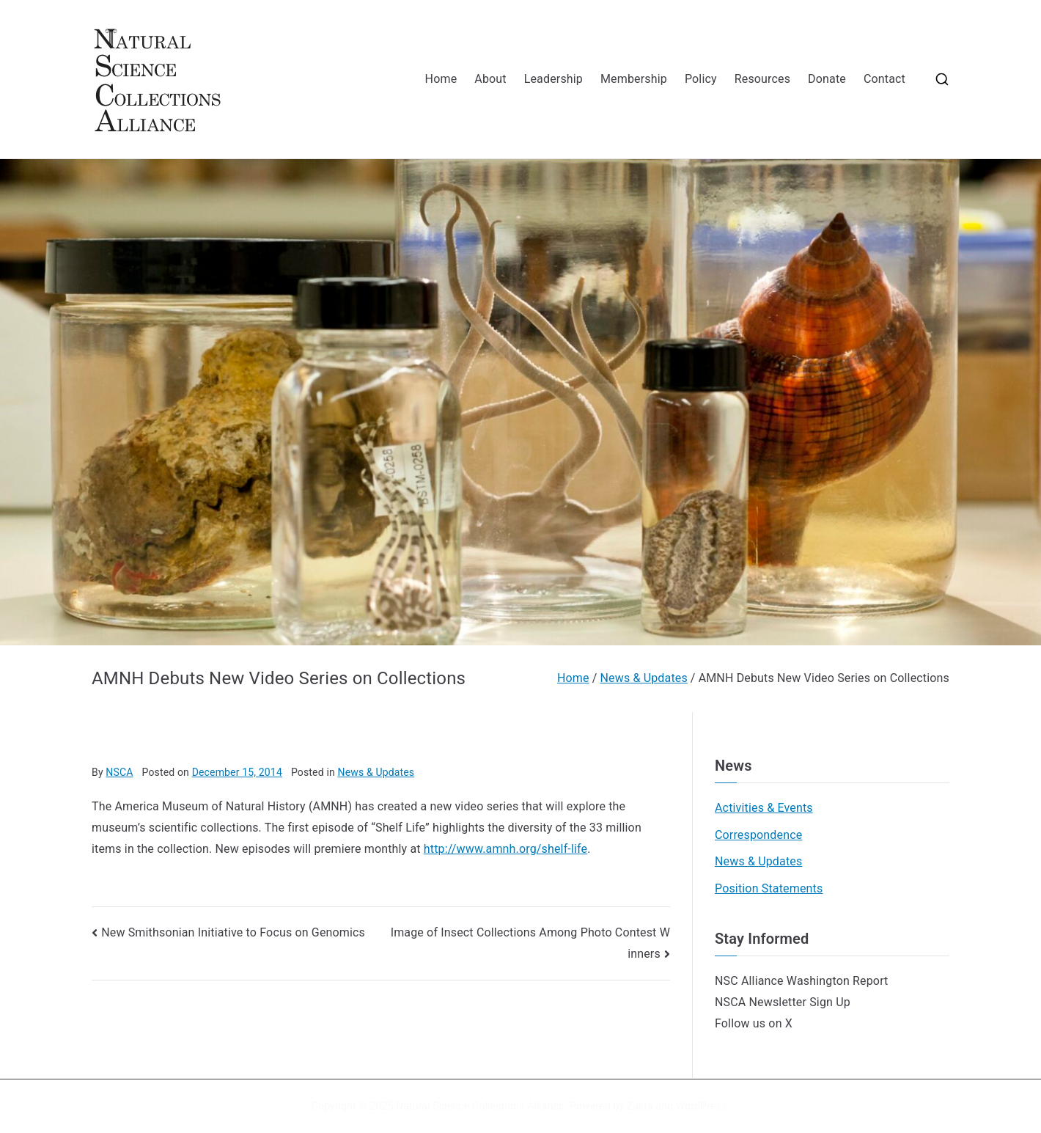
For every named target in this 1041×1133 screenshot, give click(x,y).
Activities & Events (764, 808)
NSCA (119, 772)
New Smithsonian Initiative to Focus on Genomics (233, 932)
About (490, 79)
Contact (884, 79)
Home (441, 79)
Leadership (553, 79)
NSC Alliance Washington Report (802, 981)
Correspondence (758, 835)
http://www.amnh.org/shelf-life (505, 849)
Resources (762, 79)
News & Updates (375, 772)
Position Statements (769, 888)
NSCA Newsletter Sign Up (782, 1002)
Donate (827, 79)
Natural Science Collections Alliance (480, 1106)
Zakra (640, 1106)
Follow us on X (753, 1023)
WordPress (701, 1106)
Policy (701, 79)
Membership (633, 79)
